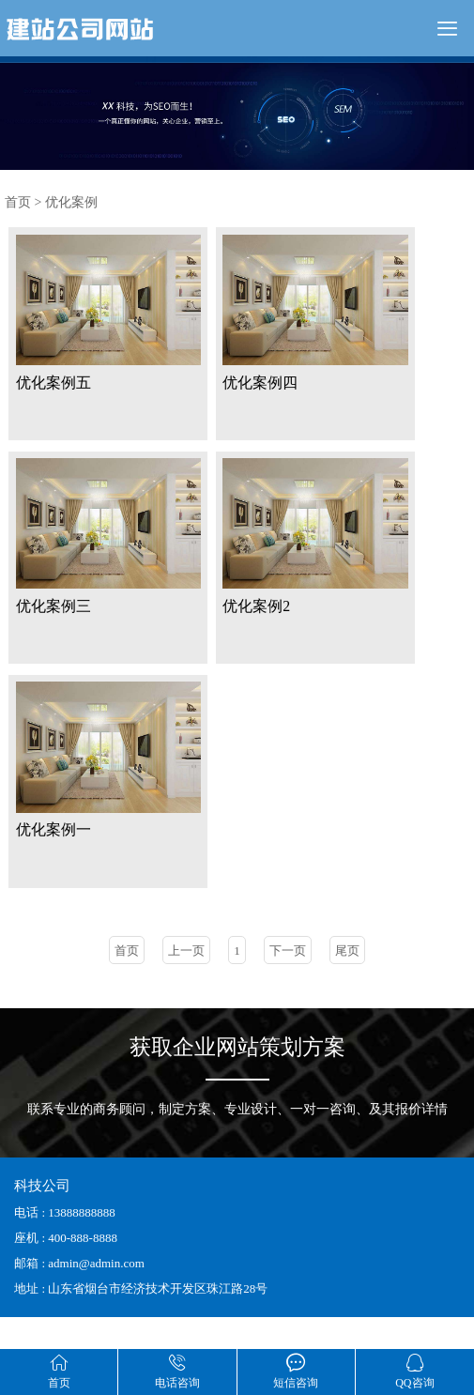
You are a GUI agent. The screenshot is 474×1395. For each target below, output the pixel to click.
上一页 (186, 981)
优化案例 (71, 202)
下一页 (287, 981)
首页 (18, 202)
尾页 (347, 981)
